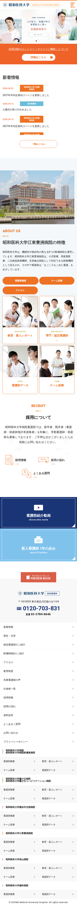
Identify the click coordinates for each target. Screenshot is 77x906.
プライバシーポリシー (15, 741)
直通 (38, 614)
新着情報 (8, 627)
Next (74, 26)
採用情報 (20, 460)
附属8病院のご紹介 (13, 653)
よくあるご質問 (11, 724)
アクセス (8, 662)
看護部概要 (9, 761)
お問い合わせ (10, 732)
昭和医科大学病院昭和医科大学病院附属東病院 (20, 751)
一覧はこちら (38, 144)
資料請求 (8, 715)
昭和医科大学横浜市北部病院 (20, 807)
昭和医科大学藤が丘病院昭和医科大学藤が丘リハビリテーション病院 (28, 779)
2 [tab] (38, 41)
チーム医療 (9, 770)
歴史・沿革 (9, 635)
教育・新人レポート (52, 761)
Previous (2, 26)
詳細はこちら (38, 57)
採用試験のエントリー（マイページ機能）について (39, 49)
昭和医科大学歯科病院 (17, 885)
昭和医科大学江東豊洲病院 (19, 833)
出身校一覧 (9, 688)
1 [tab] (36, 41)
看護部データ (48, 770)
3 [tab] (40, 41)
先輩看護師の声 (11, 680)
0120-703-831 (38, 608)
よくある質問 (41, 473)
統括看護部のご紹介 (14, 644)
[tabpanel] (38, 26)
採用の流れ (58, 460)
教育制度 (8, 671)
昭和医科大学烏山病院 (17, 859)
